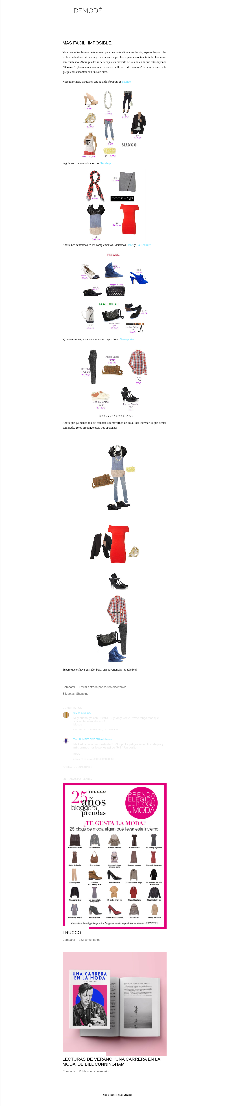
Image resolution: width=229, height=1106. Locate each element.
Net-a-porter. (127, 339)
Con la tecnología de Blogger (114, 1095)
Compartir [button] (69, 687)
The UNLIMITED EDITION (86, 739)
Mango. (127, 81)
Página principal (86, 19)
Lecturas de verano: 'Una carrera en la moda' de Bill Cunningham (111, 1062)
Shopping (82, 693)
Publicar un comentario (77, 767)
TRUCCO (72, 932)
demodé (87, 10)
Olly (75, 713)
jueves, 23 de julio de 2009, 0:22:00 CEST (93, 759)
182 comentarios (89, 939)
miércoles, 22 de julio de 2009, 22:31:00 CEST (95, 729)
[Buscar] (164, 10)
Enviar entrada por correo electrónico (102, 687)
